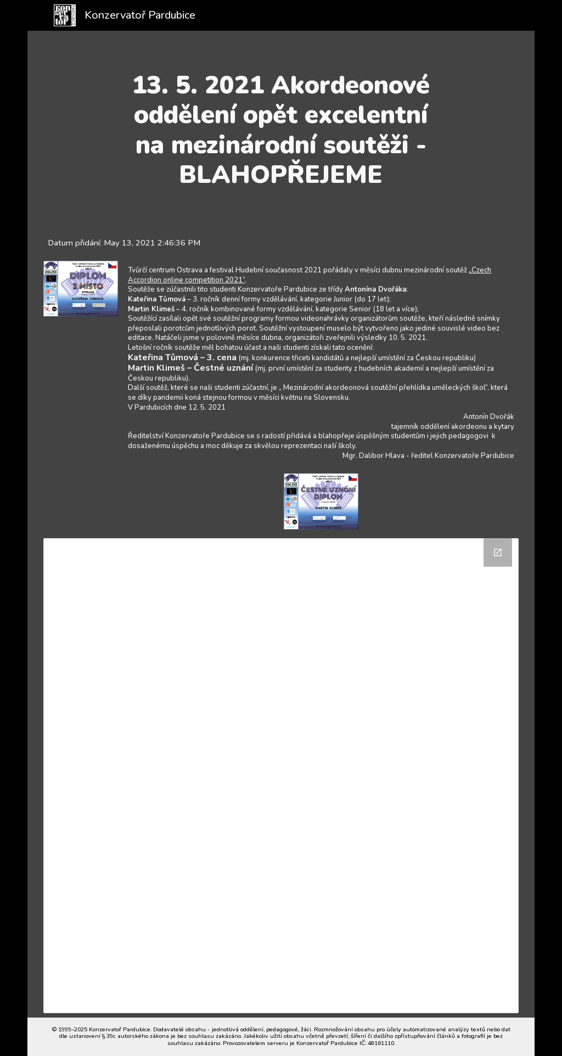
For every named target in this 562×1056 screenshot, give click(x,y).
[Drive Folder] (280, 775)
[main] (280, 130)
